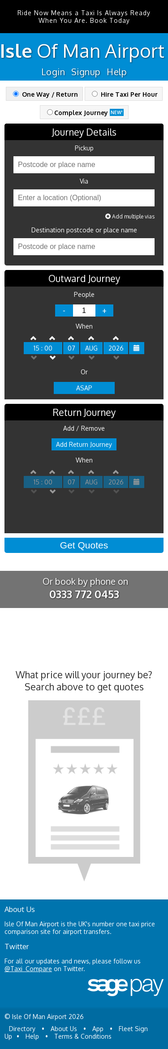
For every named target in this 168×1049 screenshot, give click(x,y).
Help (117, 71)
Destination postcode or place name (84, 230)
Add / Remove (84, 428)
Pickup (84, 148)
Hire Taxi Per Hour (125, 94)
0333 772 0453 (84, 594)
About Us (64, 1028)
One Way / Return (45, 94)
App (97, 1028)
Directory (22, 1028)
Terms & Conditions (83, 1036)
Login (53, 71)
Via (84, 181)
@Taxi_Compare (28, 968)
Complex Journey (85, 112)
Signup (85, 71)
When (84, 326)
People (84, 294)
